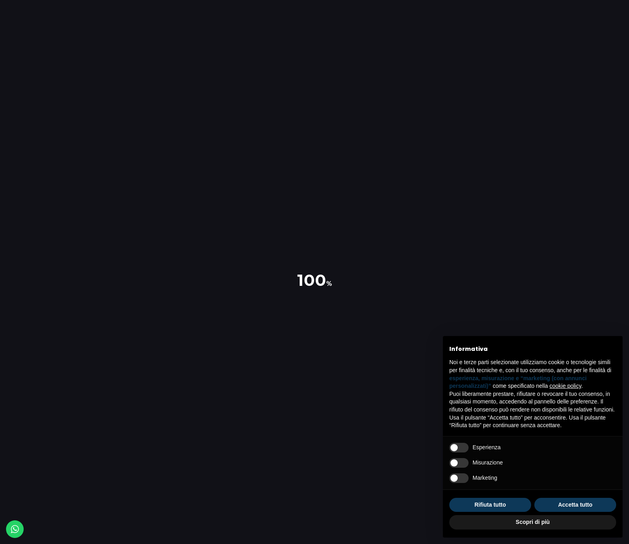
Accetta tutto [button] (575, 504)
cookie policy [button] (565, 386)
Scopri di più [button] (533, 522)
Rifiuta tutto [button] (490, 504)
